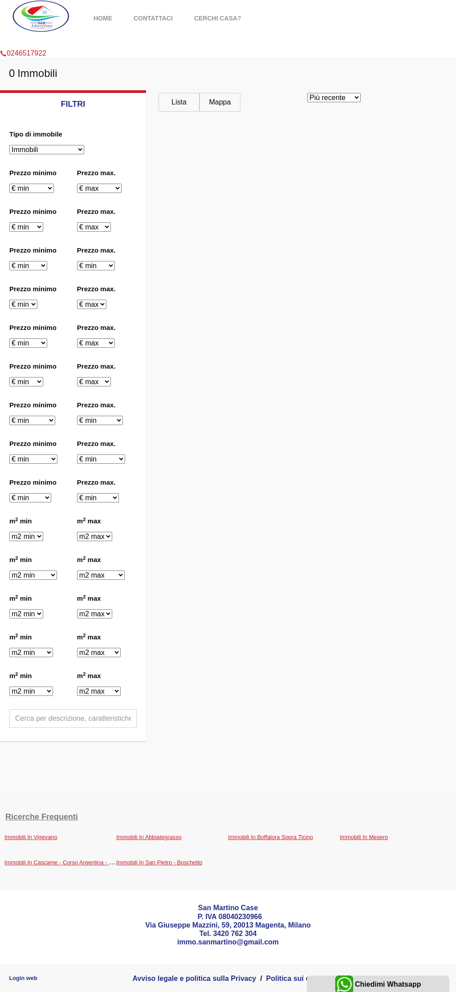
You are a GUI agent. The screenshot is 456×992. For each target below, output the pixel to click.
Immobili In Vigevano (30, 837)
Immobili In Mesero (364, 837)
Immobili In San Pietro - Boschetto (159, 862)
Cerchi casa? (217, 18)
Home (103, 18)
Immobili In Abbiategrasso (149, 837)
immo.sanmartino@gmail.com (228, 942)
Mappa (220, 102)
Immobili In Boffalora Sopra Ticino (270, 837)
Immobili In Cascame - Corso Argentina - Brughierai (69, 862)
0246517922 (23, 42)
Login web (23, 978)
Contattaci (153, 18)
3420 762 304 (234, 933)
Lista (179, 102)
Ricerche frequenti (41, 816)
